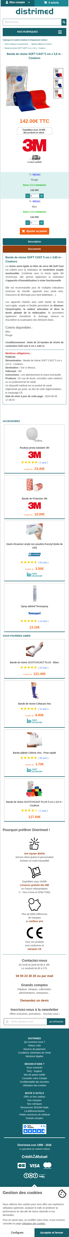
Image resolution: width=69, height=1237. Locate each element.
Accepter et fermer (51, 1232)
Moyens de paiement (34, 1049)
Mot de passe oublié (34, 1074)
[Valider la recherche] (63, 22)
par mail (47, 976)
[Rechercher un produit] (32, 22)
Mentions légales (34, 1056)
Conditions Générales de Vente (34, 1052)
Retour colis (34, 1045)
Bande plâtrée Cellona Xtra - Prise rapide (34, 752)
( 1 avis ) (43, 810)
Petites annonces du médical (34, 1114)
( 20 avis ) (43, 758)
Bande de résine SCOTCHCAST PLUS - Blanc (34, 662)
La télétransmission (34, 1111)
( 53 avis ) (43, 562)
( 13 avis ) (43, 621)
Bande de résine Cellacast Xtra (34, 703)
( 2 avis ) (43, 462)
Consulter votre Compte (34, 1078)
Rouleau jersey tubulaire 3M (34, 447)
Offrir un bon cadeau (34, 1096)
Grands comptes (34, 1118)
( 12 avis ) (43, 709)
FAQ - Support (34, 1071)
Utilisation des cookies (34, 1085)
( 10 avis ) (43, 667)
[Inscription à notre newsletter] (25, 1021)
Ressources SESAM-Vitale (34, 1107)
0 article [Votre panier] (51, 2)
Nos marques (34, 1100)
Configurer (17, 1232)
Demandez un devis (34, 1000)
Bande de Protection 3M (34, 498)
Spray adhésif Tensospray (34, 606)
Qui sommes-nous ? (34, 1042)
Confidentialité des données (34, 1081)
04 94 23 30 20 (26, 976)
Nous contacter (34, 1067)
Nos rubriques (34, 1103)
